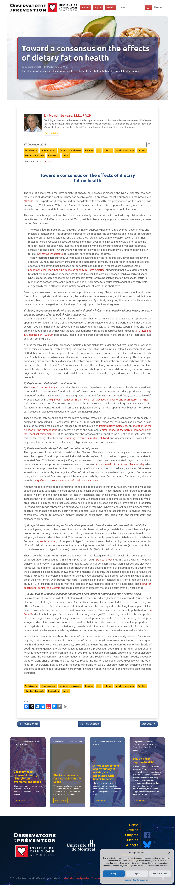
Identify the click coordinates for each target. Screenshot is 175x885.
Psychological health (150, 744)
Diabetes (89, 150)
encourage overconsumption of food (86, 438)
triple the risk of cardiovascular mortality (120, 464)
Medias (132, 840)
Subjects (131, 835)
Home (133, 825)
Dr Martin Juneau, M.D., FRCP (67, 116)
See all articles (51, 133)
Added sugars (31, 150)
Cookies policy (130, 880)
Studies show (104, 559)
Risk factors (53, 155)
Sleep (135, 747)
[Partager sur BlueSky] (42, 706)
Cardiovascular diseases (70, 150)
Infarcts (108, 150)
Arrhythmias (138, 742)
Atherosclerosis (48, 150)
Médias (111, 7)
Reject (137, 873)
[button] (169, 852)
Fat (98, 150)
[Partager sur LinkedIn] (37, 706)
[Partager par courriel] (59, 706)
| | (28, 743)
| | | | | (146, 745)
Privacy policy (142, 880)
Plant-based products (34, 155)
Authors (132, 845)
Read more (21, 800)
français (47, 161)
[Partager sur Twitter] (31, 706)
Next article (148, 724)
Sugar (65, 155)
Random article (89, 724)
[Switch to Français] (158, 8)
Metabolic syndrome (125, 150)
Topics (98, 7)
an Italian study (49, 541)
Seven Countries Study (42, 387)
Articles (85, 7)
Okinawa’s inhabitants (50, 253)
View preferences (160, 873)
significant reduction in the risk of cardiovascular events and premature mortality (98, 399)
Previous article (28, 724)
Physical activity (21, 744)
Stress (141, 747)
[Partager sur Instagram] (48, 706)
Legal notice (69, 878)
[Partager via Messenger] (54, 706)
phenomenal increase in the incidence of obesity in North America (66, 270)
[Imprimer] (148, 144)
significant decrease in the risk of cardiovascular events (67, 480)
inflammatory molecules (113, 425)
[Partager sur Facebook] (26, 706)
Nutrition (142, 150)
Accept (114, 873)
